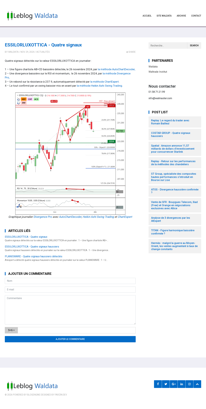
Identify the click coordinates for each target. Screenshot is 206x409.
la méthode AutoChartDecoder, (116, 69)
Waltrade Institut (158, 71)
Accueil (147, 15)
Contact (196, 15)
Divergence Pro (42, 216)
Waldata (13, 52)
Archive (181, 15)
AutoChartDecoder (70, 216)
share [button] (131, 52)
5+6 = (11, 330)
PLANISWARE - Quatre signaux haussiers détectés (33, 256)
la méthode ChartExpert (104, 81)
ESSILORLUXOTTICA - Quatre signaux (43, 45)
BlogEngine (33, 394)
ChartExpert (125, 216)
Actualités (43, 52)
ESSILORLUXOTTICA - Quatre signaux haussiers (32, 246)
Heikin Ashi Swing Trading (98, 216)
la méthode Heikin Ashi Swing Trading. (100, 85)
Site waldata (164, 15)
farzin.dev (61, 394)
